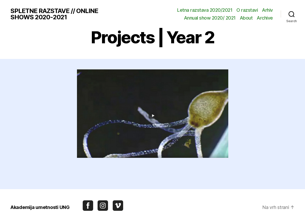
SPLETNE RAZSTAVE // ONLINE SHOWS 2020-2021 (54, 14)
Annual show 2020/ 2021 (210, 18)
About (246, 18)
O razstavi (247, 10)
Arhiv (267, 10)
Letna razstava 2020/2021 (204, 10)
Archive (265, 18)
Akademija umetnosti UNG (40, 207)
